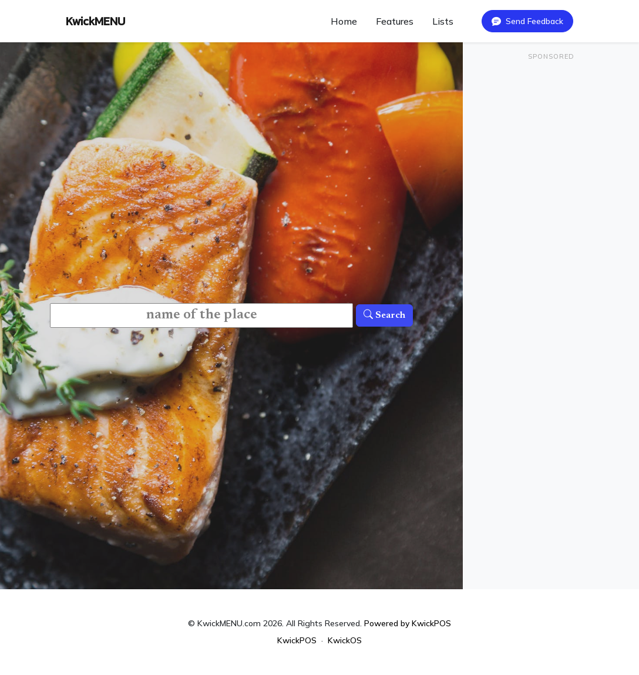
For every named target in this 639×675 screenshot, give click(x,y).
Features (394, 21)
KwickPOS (297, 640)
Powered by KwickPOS (407, 623)
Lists (442, 21)
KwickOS (345, 640)
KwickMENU (95, 21)
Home (344, 21)
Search (384, 315)
